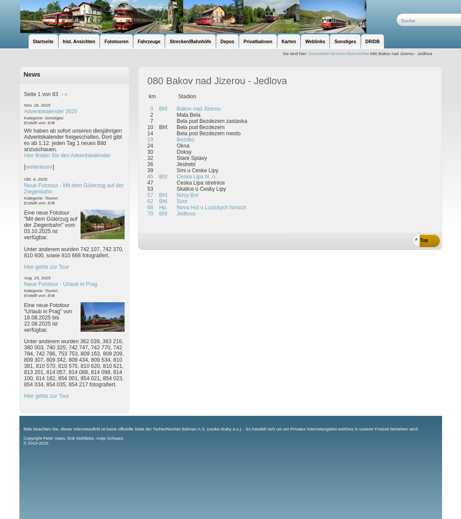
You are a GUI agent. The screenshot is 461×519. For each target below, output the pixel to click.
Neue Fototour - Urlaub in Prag (60, 284)
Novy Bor (187, 195)
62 (151, 201)
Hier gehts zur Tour (46, 267)
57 (151, 195)
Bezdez (185, 140)
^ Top (421, 240)
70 (151, 214)
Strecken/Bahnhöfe (348, 53)
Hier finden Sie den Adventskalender (67, 155)
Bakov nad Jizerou (198, 109)
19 (151, 140)
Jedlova (185, 214)
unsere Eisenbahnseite (208, 16)
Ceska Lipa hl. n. (196, 177)
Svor (181, 201)
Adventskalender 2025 (50, 111)
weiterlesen (39, 167)
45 (151, 177)
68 (151, 207)
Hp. (162, 207)
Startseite (318, 53)
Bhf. (163, 109)
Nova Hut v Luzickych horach (210, 207)
